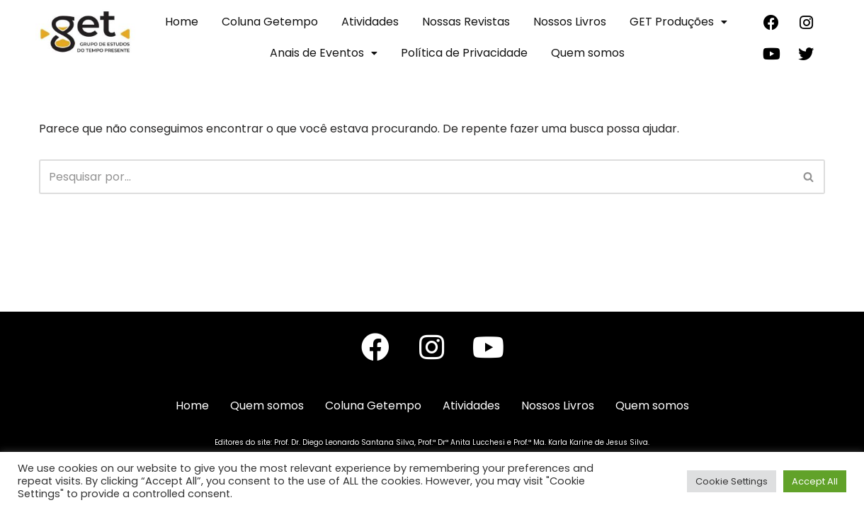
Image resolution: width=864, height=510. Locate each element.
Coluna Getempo (270, 21)
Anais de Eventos (323, 53)
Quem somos (588, 53)
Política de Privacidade (464, 53)
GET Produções (678, 21)
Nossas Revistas (466, 21)
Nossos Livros (569, 21)
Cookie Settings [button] (731, 481)
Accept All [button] (815, 481)
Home (181, 21)
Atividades (370, 21)
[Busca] (416, 176)
